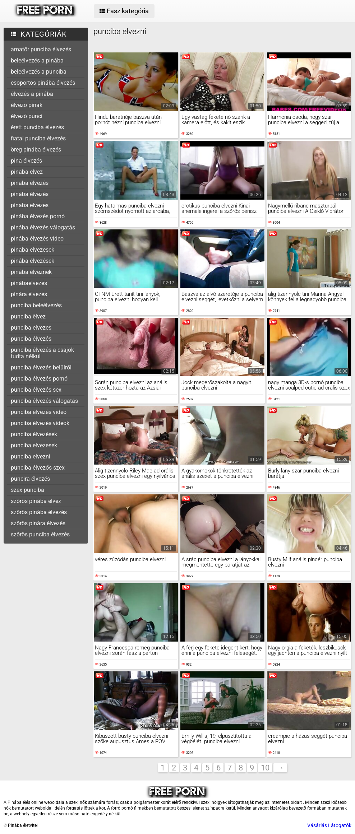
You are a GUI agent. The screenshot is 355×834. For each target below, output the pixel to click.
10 (265, 767)
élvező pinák (26, 105)
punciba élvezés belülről (41, 367)
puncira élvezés (30, 478)
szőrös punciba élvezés (40, 534)
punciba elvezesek (34, 445)
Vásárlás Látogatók (329, 825)
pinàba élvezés (30, 194)
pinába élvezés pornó (38, 216)
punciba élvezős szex (38, 467)
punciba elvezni (30, 456)
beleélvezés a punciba (38, 71)
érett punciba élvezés (37, 127)
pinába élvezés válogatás (43, 227)
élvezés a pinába (32, 93)
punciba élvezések (34, 434)
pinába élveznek (31, 272)
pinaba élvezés (30, 183)
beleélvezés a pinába (37, 60)
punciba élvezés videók (40, 423)
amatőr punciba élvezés (41, 49)
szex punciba (27, 489)
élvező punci (26, 116)
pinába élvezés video (37, 238)
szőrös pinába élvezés (39, 512)
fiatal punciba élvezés (38, 138)
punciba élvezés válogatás (44, 400)
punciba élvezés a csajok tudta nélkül (42, 353)
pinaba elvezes (30, 205)
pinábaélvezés (29, 283)
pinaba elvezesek (32, 249)
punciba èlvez (28, 316)
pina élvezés (26, 160)
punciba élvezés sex (36, 389)
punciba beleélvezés (36, 305)
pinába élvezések (32, 260)
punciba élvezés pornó (39, 378)
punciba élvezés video (38, 412)
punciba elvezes (31, 327)
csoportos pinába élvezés (43, 82)
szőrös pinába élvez (36, 501)
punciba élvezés (31, 338)
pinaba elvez (27, 171)
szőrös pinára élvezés (38, 523)
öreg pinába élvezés (36, 149)
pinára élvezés (29, 294)
